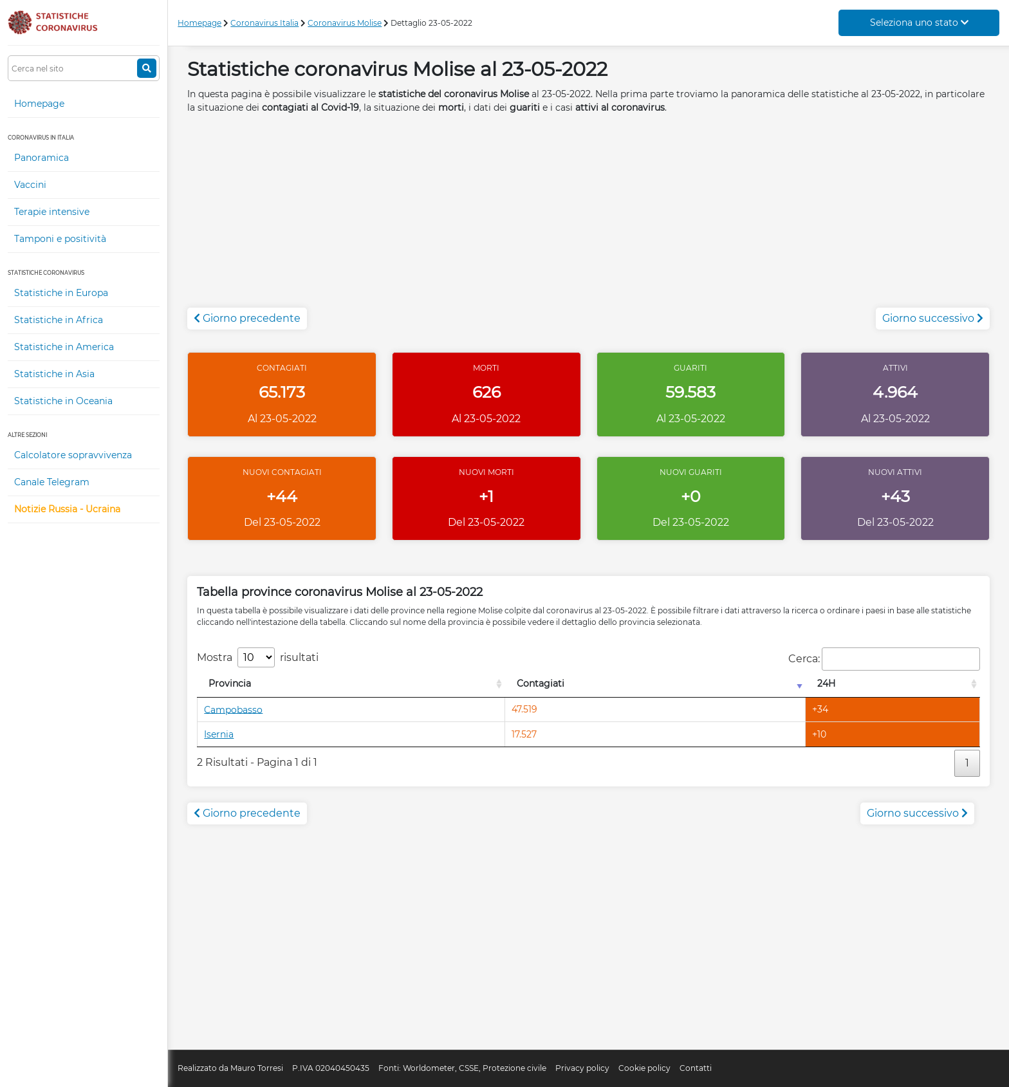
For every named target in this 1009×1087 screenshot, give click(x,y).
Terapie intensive (51, 212)
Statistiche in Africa (58, 320)
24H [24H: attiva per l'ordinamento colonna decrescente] (826, 683)
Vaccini (30, 184)
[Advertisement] (589, 217)
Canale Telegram (51, 482)
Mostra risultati (258, 657)
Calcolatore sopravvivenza (73, 455)
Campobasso (233, 709)
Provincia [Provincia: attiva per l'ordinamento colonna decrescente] (229, 683)
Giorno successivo (932, 318)
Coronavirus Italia (264, 23)
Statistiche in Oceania (63, 401)
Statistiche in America (64, 347)
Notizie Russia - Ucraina (67, 509)
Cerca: (884, 659)
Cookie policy (644, 1068)
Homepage (39, 103)
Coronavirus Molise (345, 23)
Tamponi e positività (60, 239)
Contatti (696, 1068)
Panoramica (41, 157)
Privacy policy (582, 1068)
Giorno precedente (247, 318)
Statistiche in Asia (54, 374)
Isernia (219, 734)
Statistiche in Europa (61, 293)
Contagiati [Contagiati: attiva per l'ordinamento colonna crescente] (540, 683)
